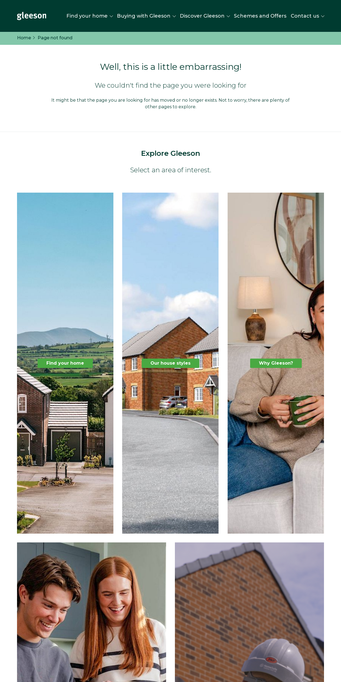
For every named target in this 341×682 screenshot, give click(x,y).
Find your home (65, 362)
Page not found (55, 37)
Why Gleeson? (276, 362)
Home (24, 37)
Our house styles (170, 362)
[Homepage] (31, 16)
